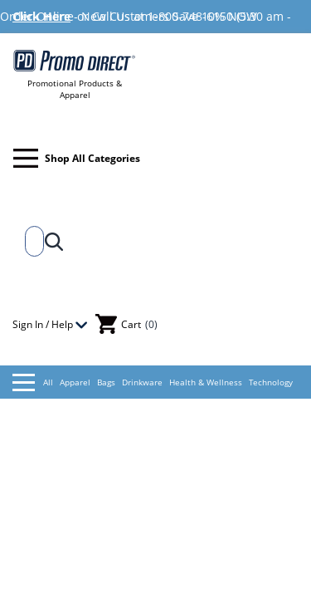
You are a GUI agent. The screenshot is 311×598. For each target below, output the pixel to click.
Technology (271, 382)
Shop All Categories (76, 158)
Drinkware (142, 382)
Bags (106, 382)
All (32, 382)
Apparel (75, 382)
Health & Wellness (205, 382)
